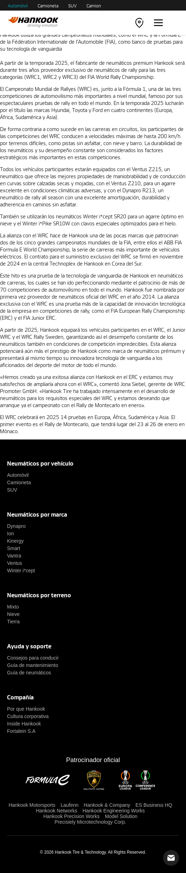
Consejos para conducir (33, 658)
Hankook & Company (107, 805)
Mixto (13, 607)
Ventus (14, 563)
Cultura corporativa (28, 716)
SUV (72, 5)
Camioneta (48, 5)
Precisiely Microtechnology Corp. (90, 822)
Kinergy (15, 541)
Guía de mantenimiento (32, 665)
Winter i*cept (21, 570)
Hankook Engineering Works (114, 810)
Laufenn (69, 805)
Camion (93, 5)
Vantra (14, 556)
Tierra (13, 621)
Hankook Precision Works (71, 816)
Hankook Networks (56, 810)
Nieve (13, 614)
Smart (13, 548)
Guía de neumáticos (29, 672)
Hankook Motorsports (31, 805)
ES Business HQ (153, 805)
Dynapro (16, 526)
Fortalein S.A (21, 731)
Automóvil (18, 5)
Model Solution (121, 816)
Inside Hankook (24, 724)
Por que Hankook (26, 709)
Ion (10, 533)
